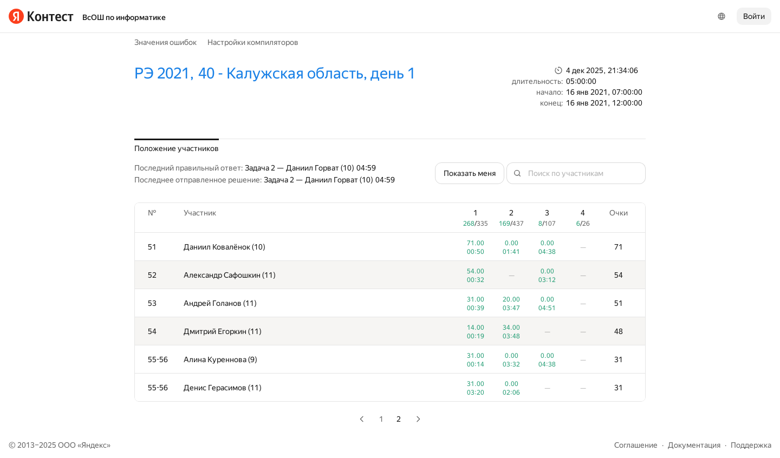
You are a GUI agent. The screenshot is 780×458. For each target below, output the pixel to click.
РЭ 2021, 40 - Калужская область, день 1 (274, 73)
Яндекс (94, 445)
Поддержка (751, 445)
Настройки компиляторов (252, 42)
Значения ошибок (165, 42)
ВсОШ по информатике (124, 17)
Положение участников (176, 148)
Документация (694, 445)
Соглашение (636, 445)
